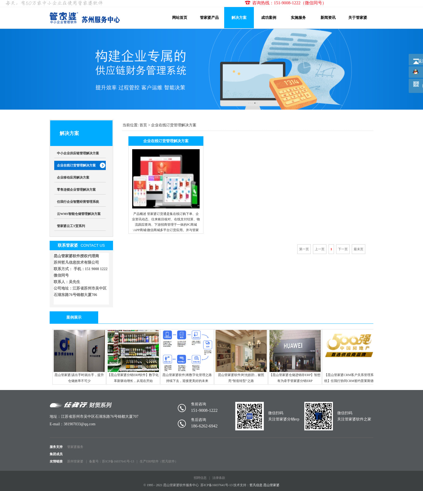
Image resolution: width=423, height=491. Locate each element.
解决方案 (239, 18)
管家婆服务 (75, 447)
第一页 (304, 249)
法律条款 (218, 478)
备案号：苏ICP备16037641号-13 (111, 461)
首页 (143, 125)
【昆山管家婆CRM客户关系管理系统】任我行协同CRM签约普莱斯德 (349, 356)
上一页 (320, 249)
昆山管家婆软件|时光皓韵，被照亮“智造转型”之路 (241, 356)
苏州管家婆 (75, 461)
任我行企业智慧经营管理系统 (78, 202)
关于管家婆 (357, 18)
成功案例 (268, 18)
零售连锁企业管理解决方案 (76, 189)
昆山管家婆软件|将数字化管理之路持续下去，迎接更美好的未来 (187, 356)
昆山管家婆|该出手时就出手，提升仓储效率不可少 (79, 356)
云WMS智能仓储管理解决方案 (79, 214)
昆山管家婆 (271, 485)
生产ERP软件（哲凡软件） (159, 461)
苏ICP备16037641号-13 (216, 485)
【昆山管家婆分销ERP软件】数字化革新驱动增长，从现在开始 (133, 356)
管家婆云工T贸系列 (71, 226)
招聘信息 (200, 478)
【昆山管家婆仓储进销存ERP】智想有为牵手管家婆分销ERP (294, 356)
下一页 (343, 249)
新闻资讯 (328, 18)
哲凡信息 (256, 485)
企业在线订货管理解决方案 (76, 165)
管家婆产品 (209, 18)
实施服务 (298, 18)
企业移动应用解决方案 (73, 177)
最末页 (358, 249)
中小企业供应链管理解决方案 (78, 153)
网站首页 (179, 18)
